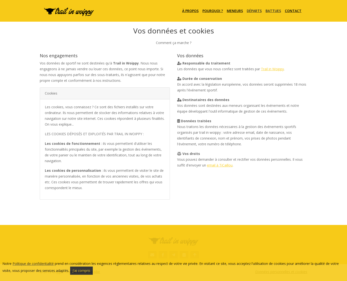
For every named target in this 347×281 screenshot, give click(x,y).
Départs (254, 10)
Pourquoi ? (212, 10)
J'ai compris (81, 270)
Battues (273, 10)
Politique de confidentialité (33, 263)
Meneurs (235, 10)
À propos (190, 10)
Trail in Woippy (272, 69)
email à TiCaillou (220, 165)
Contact (293, 10)
